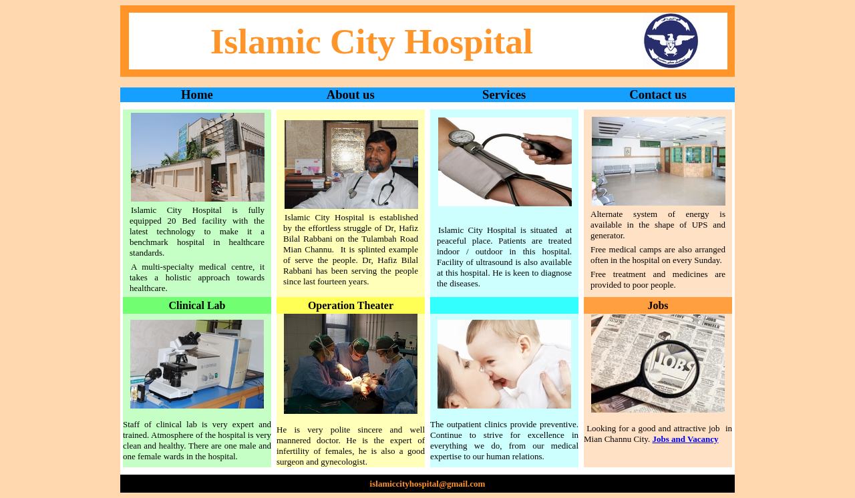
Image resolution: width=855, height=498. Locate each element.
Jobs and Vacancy (685, 439)
